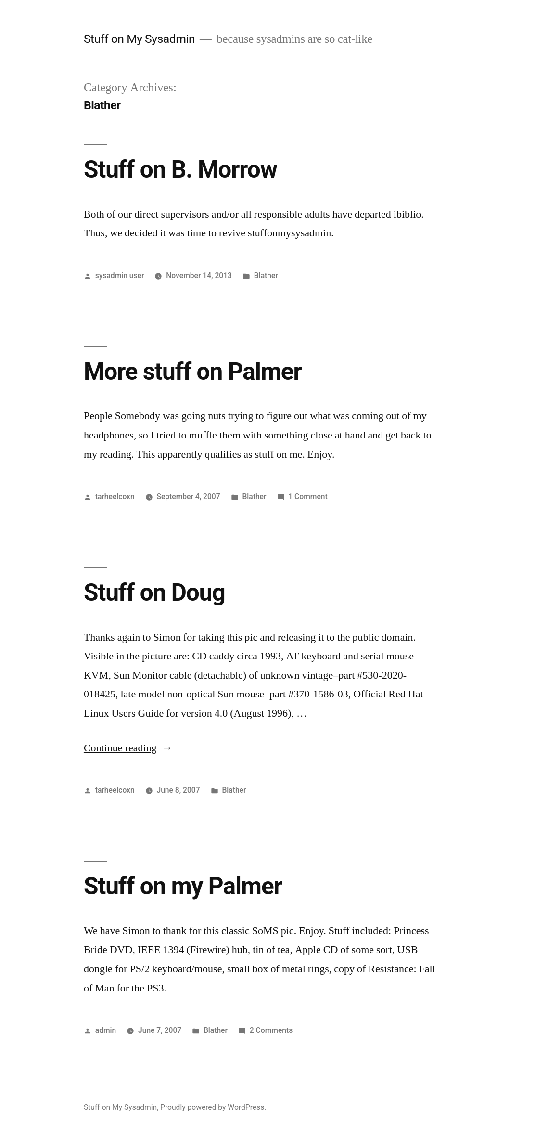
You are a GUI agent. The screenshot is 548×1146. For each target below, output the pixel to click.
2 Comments (271, 1030)
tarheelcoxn (115, 496)
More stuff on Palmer (193, 372)
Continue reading (128, 748)
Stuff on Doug (154, 592)
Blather (266, 275)
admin (105, 1030)
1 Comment (307, 496)
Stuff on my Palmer (183, 886)
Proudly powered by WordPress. (213, 1107)
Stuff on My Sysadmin (139, 39)
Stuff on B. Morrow (180, 169)
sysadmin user (119, 275)
